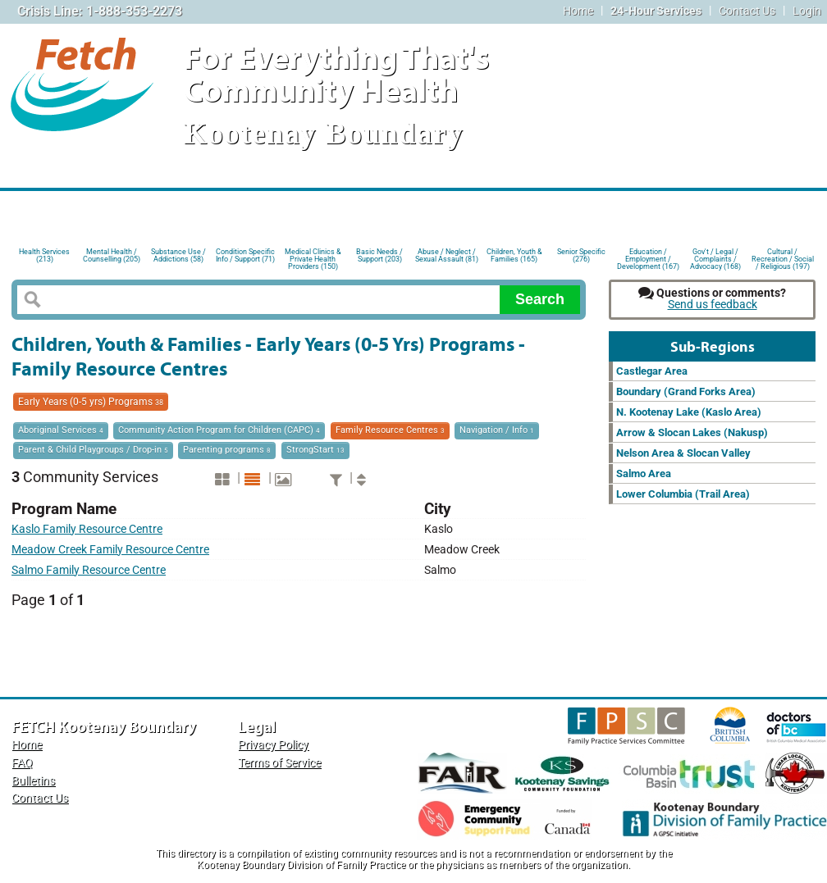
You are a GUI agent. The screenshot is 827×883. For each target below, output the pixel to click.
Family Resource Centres (390, 430)
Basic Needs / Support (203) (379, 255)
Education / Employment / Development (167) (648, 258)
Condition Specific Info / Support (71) (245, 255)
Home (578, 11)
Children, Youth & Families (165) (514, 255)
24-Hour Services (655, 11)
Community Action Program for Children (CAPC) (219, 430)
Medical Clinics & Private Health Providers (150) (313, 258)
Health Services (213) (44, 255)
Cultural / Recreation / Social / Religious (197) (783, 258)
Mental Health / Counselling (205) (111, 255)
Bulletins (33, 781)
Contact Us (747, 11)
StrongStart (315, 449)
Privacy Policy (273, 745)
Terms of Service (279, 763)
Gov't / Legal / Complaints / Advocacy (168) (715, 258)
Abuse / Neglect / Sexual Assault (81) (446, 255)
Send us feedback (712, 305)
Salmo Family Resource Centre (88, 570)
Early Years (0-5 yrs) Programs (90, 401)
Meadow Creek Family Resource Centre (110, 550)
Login (807, 11)
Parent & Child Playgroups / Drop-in (93, 449)
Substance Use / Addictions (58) (178, 255)
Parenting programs (227, 449)
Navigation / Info (496, 430)
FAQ (22, 763)
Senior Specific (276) (581, 255)
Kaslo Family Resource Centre (86, 529)
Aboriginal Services (60, 430)
